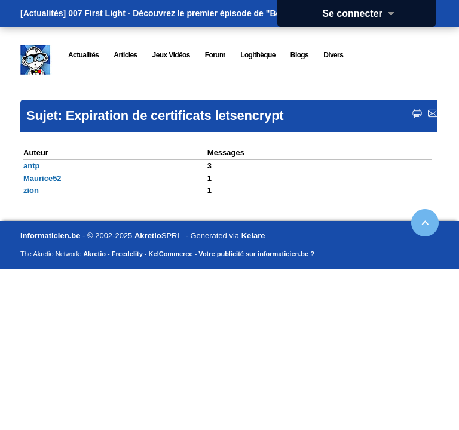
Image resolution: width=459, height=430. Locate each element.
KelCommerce (171, 253)
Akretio (147, 235)
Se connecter (362, 13)
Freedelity (127, 253)
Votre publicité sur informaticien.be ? (256, 253)
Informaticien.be (50, 235)
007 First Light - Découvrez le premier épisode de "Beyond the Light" (205, 13)
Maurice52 (42, 178)
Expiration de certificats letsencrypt (175, 115)
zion (31, 190)
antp (31, 165)
